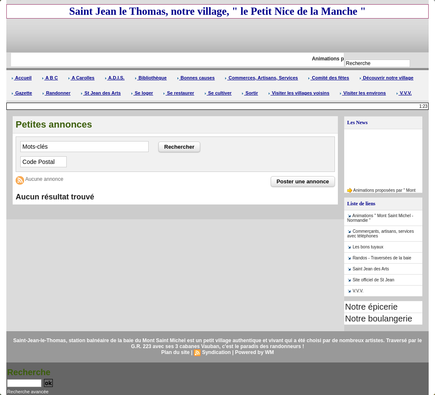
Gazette (21, 92)
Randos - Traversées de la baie (382, 258)
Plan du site (175, 352)
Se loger (142, 92)
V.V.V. (404, 92)
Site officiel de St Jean (373, 280)
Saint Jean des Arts (371, 269)
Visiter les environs (363, 92)
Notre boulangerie (378, 318)
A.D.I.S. (115, 77)
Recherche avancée (28, 391)
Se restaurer (178, 92)
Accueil (21, 77)
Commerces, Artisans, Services (261, 77)
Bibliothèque (151, 77)
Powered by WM (254, 352)
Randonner (56, 92)
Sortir (250, 92)
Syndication (216, 352)
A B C (50, 77)
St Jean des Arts (101, 92)
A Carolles (81, 77)
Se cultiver (218, 92)
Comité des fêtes (328, 77)
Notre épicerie (371, 306)
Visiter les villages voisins (298, 92)
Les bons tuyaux (368, 247)
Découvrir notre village (386, 77)
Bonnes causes (196, 77)
